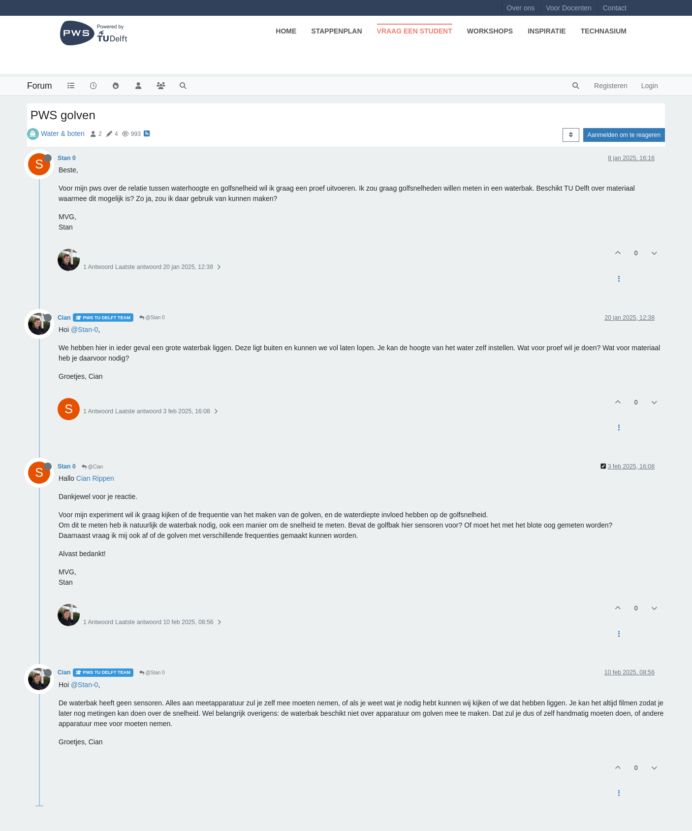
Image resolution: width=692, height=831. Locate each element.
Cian (64, 317)
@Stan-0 (84, 329)
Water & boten (63, 133)
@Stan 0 (152, 317)
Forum (39, 86)
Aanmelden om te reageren (624, 135)
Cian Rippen (95, 478)
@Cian (92, 466)
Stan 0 (67, 158)
